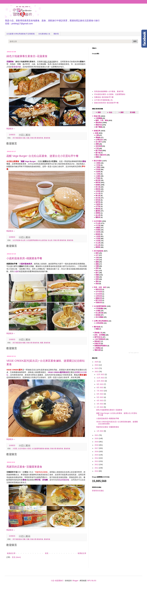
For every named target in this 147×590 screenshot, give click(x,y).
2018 (97, 445)
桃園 (41, 343)
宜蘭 (27, 539)
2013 (97, 461)
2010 (97, 471)
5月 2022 (100, 397)
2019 (97, 442)
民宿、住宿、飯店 (100, 287)
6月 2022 (100, 394)
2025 (97, 362)
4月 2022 (100, 400)
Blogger (75, 581)
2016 (97, 451)
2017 (97, 448)
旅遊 (97, 133)
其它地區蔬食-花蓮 (19, 138)
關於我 (56, 34)
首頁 (46, 553)
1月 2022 (100, 431)
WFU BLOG (91, 581)
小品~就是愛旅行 (57, 581)
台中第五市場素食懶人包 (103, 100)
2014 (97, 458)
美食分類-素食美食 (36, 138)
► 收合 (109, 112)
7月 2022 (100, 391)
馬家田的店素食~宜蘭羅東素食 (24, 466)
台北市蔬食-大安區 (24, 448)
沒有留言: (12, 135)
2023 (97, 368)
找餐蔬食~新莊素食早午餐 (104, 97)
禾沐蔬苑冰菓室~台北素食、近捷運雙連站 (109, 94)
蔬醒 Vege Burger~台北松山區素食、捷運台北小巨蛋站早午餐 (42, 155)
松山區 (50, 240)
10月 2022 (101, 381)
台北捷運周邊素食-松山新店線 (36, 240)
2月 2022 (100, 407)
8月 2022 (100, 387)
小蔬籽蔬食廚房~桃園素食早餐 (24, 258)
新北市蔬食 (98, 161)
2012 (97, 464)
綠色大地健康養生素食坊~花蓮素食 (26, 56)
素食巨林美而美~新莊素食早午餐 (106, 103)
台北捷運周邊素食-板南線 (40, 448)
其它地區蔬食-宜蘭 (19, 539)
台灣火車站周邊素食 (101, 321)
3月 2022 (100, 404)
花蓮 (27, 138)
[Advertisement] (110, 71)
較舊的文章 (82, 553)
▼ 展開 (98, 112)
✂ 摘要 (121, 112)
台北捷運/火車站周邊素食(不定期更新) (20, 34)
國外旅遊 (97, 327)
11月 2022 (101, 378)
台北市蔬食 (98, 221)
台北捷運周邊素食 (100, 306)
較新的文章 (11, 553)
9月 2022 (100, 384)
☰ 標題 (132, 112)
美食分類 (97, 116)
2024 (97, 365)
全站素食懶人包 (44, 34)
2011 (97, 468)
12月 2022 (101, 374)
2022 (97, 372)
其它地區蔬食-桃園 (19, 343)
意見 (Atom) (16, 557)
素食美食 (47, 138)
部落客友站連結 (98, 491)
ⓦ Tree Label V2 (134, 352)
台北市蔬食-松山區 (19, 240)
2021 (97, 435)
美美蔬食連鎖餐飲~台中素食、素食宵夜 (109, 91)
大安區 (15, 448)
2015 (97, 455)
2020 (97, 438)
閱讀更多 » (10, 129)
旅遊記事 (97, 131)
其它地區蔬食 (99, 251)
